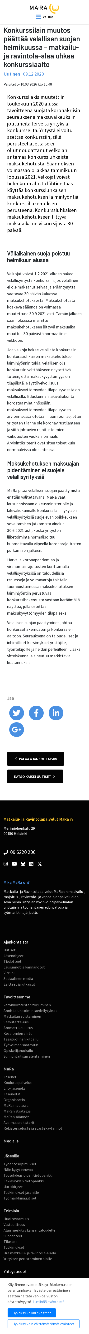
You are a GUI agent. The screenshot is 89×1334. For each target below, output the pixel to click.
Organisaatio (14, 1099)
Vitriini (9, 972)
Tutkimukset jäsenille (21, 1192)
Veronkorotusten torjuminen (27, 1004)
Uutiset (10, 950)
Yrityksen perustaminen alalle (28, 1258)
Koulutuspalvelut (18, 1082)
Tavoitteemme (17, 997)
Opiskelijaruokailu (18, 1050)
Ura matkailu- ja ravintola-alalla (30, 1253)
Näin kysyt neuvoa (18, 1169)
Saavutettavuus (16, 1022)
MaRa (9, 1069)
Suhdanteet (13, 1235)
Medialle (11, 1141)
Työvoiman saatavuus (21, 1044)
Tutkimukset (14, 1247)
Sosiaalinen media (18, 978)
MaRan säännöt (16, 1116)
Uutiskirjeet (13, 1186)
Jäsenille (11, 1156)
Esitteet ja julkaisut (19, 984)
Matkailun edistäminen (22, 1016)
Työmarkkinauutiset (20, 1198)
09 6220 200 (20, 852)
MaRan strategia (17, 1111)
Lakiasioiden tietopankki (24, 1181)
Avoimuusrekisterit (19, 1122)
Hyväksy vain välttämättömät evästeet (44, 1323)
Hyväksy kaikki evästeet (32, 1312)
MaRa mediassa (16, 1105)
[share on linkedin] (56, 719)
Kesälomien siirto (18, 1033)
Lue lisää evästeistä (49, 1301)
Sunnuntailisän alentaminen (27, 1056)
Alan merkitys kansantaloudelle (29, 1230)
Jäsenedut (12, 1094)
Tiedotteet (13, 961)
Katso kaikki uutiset (34, 776)
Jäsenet (10, 1076)
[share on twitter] (17, 719)
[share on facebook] (37, 719)
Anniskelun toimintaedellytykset (30, 1010)
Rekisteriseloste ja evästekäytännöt (33, 1128)
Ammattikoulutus (18, 1027)
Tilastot (10, 1241)
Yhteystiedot (15, 1271)
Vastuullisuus (14, 1224)
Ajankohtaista (16, 942)
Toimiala (11, 1211)
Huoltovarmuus (16, 1218)
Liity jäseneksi (15, 1088)
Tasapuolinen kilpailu (21, 1039)
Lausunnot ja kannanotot (24, 967)
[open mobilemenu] (44, 17)
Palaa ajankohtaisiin (36, 758)
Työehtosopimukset (20, 1163)
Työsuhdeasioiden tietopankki (28, 1175)
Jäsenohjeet (14, 955)
